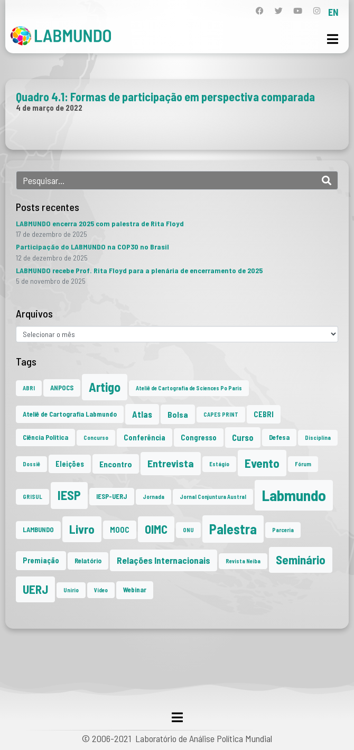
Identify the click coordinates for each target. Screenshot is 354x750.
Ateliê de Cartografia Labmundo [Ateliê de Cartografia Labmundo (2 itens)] (70, 414)
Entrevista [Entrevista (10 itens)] (170, 463)
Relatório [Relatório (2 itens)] (87, 560)
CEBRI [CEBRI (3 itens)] (264, 414)
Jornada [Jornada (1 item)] (153, 496)
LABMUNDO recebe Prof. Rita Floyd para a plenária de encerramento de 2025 (139, 270)
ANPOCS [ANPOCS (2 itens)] (61, 387)
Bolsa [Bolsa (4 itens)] (177, 414)
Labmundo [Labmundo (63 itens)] (294, 495)
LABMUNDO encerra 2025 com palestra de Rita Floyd (100, 223)
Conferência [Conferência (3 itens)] (144, 437)
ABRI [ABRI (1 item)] (29, 387)
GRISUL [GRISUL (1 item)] (32, 496)
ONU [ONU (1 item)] (188, 529)
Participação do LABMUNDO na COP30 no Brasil (92, 246)
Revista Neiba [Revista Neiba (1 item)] (243, 560)
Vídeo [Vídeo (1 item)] (101, 589)
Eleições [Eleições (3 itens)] (69, 463)
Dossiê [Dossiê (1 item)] (31, 463)
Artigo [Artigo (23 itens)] (104, 387)
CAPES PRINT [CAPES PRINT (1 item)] (220, 414)
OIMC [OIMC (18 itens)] (156, 529)
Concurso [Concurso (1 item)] (95, 437)
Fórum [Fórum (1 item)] (303, 463)
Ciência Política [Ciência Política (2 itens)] (45, 437)
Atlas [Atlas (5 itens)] (142, 414)
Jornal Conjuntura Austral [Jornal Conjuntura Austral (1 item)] (213, 496)
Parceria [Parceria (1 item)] (283, 529)
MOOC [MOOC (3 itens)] (119, 529)
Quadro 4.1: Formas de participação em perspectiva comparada (165, 96)
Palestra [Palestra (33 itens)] (233, 529)
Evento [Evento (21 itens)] (262, 462)
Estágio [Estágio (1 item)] (219, 463)
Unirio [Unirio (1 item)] (71, 589)
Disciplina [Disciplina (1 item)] (318, 437)
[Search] (326, 180)
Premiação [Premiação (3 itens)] (41, 560)
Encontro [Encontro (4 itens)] (115, 464)
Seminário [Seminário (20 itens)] (300, 559)
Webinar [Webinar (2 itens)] (134, 589)
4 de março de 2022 (49, 107)
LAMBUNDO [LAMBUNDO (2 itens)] (38, 529)
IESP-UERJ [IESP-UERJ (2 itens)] (111, 496)
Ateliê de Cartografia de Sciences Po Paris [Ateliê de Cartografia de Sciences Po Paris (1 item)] (189, 387)
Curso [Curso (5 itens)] (243, 437)
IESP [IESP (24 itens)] (69, 495)
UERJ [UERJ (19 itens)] (35, 589)
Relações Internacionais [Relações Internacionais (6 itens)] (163, 560)
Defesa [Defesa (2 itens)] (279, 437)
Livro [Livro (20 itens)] (82, 529)
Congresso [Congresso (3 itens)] (199, 437)
